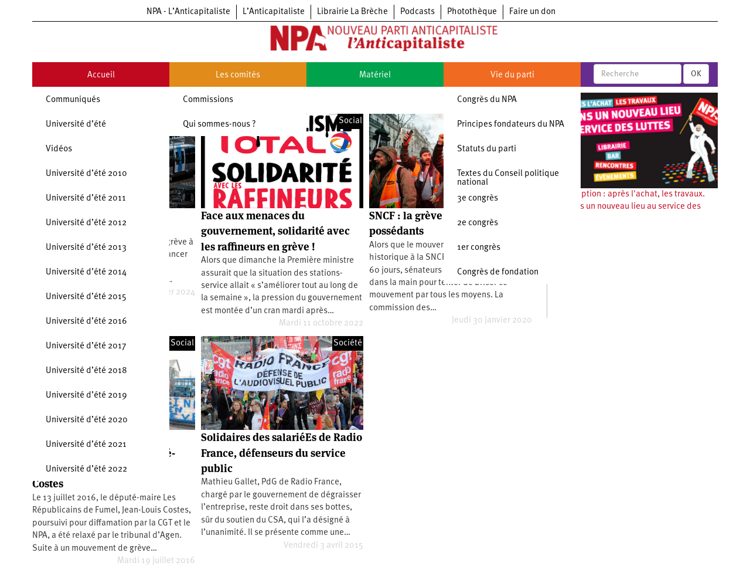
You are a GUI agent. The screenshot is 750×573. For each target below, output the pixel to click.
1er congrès (478, 247)
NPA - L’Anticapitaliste (188, 12)
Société (347, 343)
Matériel (375, 75)
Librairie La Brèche (352, 12)
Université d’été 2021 (86, 444)
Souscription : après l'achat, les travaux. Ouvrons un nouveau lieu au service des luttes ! (629, 207)
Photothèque (472, 12)
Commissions (208, 100)
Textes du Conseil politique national (508, 178)
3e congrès (477, 198)
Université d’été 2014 (86, 272)
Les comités (238, 75)
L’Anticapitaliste (274, 12)
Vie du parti (512, 75)
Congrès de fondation (497, 272)
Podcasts (417, 12)
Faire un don (532, 12)
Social (350, 121)
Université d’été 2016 (86, 321)
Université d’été (76, 124)
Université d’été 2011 (86, 198)
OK (696, 74)
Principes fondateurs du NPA (510, 124)
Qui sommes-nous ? (219, 124)
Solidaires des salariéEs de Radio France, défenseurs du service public (281, 452)
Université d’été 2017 (86, 346)
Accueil (101, 75)
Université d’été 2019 (86, 395)
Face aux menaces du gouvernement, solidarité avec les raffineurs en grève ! (275, 231)
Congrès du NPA (487, 100)
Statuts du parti (486, 149)
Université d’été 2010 (86, 173)
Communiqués (73, 100)
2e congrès (477, 223)
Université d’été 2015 (86, 297)
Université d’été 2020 (87, 420)
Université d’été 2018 (86, 371)
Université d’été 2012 (86, 223)
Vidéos (59, 149)
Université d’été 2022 (86, 469)
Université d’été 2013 (86, 247)
